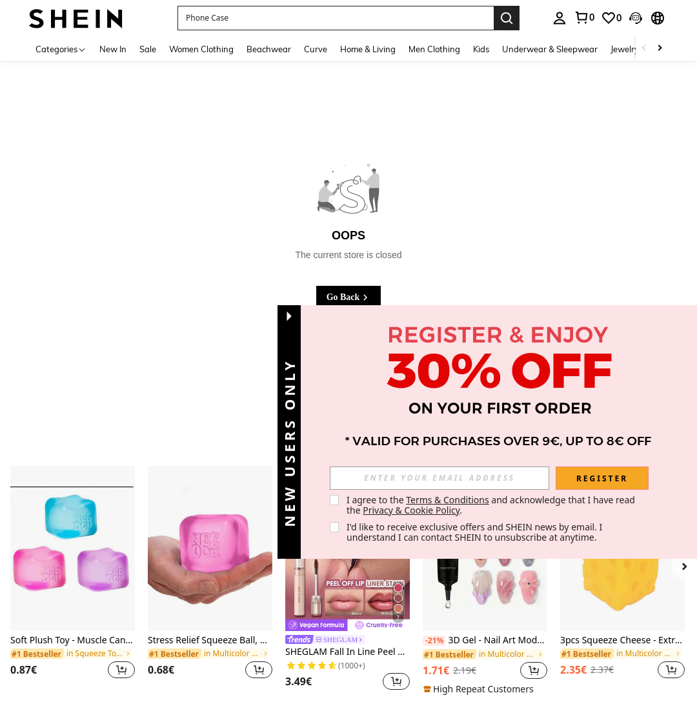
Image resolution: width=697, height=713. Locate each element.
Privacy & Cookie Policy (411, 510)
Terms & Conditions (447, 500)
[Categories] (61, 48)
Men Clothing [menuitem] (434, 49)
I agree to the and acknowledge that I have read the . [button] (492, 505)
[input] (439, 478)
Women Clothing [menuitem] (201, 49)
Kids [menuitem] (481, 49)
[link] (584, 17)
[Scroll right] (659, 48)
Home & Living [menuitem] (368, 49)
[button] (335, 18)
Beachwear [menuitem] (269, 49)
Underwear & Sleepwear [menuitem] (550, 49)
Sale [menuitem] (147, 49)
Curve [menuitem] (315, 49)
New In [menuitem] (112, 49)
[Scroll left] (644, 48)
